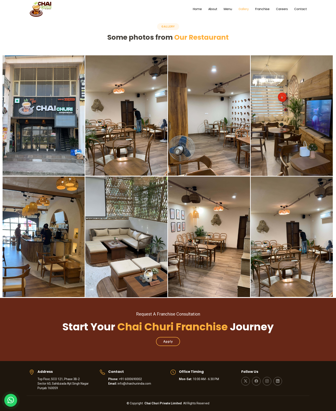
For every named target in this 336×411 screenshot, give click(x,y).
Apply (168, 341)
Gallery (243, 9)
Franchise (262, 9)
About (212, 9)
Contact (300, 9)
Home (197, 9)
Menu (228, 9)
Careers (282, 9)
